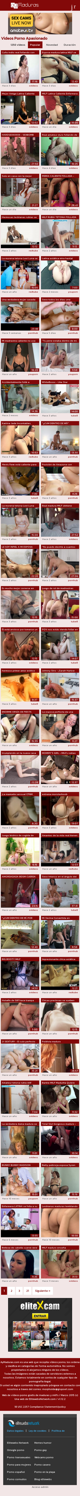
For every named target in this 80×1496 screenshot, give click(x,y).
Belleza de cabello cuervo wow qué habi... (19, 1248)
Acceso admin (40, 1487)
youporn (73, 291)
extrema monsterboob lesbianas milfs (54, 794)
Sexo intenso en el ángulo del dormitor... (59, 877)
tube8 (74, 415)
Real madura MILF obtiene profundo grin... (57, 506)
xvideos (33, 85)
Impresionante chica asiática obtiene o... (58, 959)
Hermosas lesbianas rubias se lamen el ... (19, 217)
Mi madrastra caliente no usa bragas (18, 341)
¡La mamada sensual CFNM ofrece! (17, 794)
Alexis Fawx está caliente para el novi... (19, 465)
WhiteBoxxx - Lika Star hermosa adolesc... (55, 382)
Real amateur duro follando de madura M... (59, 135)
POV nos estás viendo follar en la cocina (60, 630)
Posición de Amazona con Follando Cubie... (57, 465)
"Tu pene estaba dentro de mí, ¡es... (59, 341)
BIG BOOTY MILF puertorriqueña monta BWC (17, 959)
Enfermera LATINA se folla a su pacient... (19, 1206)
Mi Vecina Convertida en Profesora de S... (56, 918)
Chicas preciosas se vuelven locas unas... (58, 1000)
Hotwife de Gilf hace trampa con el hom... (18, 1000)
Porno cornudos (16, 1479)
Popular (35, 45)
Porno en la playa (44, 1472)
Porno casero (42, 1465)
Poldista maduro (51, 1041)
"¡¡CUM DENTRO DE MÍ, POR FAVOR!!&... (17, 918)
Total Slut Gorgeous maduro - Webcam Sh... (59, 1124)
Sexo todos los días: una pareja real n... (56, 300)
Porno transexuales (18, 1457)
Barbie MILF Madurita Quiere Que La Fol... (58, 1083)
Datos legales (15, 1431)
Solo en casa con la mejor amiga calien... (17, 176)
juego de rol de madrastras (57, 588)
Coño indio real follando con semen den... (18, 52)
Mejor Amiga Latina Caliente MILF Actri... (18, 94)
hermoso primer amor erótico (18, 670)
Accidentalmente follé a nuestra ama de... (15, 382)
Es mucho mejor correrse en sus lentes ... (18, 588)
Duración (70, 45)
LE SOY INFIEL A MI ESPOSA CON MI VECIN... (17, 547)
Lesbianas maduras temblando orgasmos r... (60, 1206)
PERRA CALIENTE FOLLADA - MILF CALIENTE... (58, 176)
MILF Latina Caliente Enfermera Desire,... (60, 94)
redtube (33, 250)
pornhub (33, 333)
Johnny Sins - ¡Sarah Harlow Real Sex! (58, 671)
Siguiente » (42, 1291)
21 (27, 1291)
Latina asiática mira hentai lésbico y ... (57, 258)
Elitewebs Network (18, 1443)
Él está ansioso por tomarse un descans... (20, 630)
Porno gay (40, 1450)
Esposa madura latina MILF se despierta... (59, 52)
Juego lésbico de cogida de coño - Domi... (18, 835)
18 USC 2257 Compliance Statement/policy (40, 1407)
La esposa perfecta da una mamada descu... (57, 712)
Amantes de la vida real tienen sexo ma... (59, 835)
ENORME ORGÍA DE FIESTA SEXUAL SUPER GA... (17, 712)
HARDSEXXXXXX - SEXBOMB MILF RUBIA (18, 135)
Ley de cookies (37, 1431)
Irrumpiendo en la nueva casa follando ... (19, 753)
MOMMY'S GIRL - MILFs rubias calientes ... (59, 753)
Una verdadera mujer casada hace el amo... (18, 300)
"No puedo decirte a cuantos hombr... (58, 547)
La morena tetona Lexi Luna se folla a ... (20, 258)
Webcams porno (44, 1457)
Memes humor (42, 1443)
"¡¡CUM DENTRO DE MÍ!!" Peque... (55, 423)
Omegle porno (15, 1450)
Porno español (16, 1472)
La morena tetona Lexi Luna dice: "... (18, 506)
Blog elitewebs (43, 1479)
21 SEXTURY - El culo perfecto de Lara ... (18, 1042)
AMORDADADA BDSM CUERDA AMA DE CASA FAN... (19, 877)
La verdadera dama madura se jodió (19, 1124)
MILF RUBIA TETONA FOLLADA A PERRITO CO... (59, 217)
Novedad (52, 45)
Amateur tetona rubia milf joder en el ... (16, 1083)
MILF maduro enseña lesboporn (54, 1248)
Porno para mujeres (19, 1465)
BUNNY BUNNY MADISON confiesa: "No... (16, 1165)
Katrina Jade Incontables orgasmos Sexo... (16, 423)
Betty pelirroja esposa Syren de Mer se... (58, 1165)
